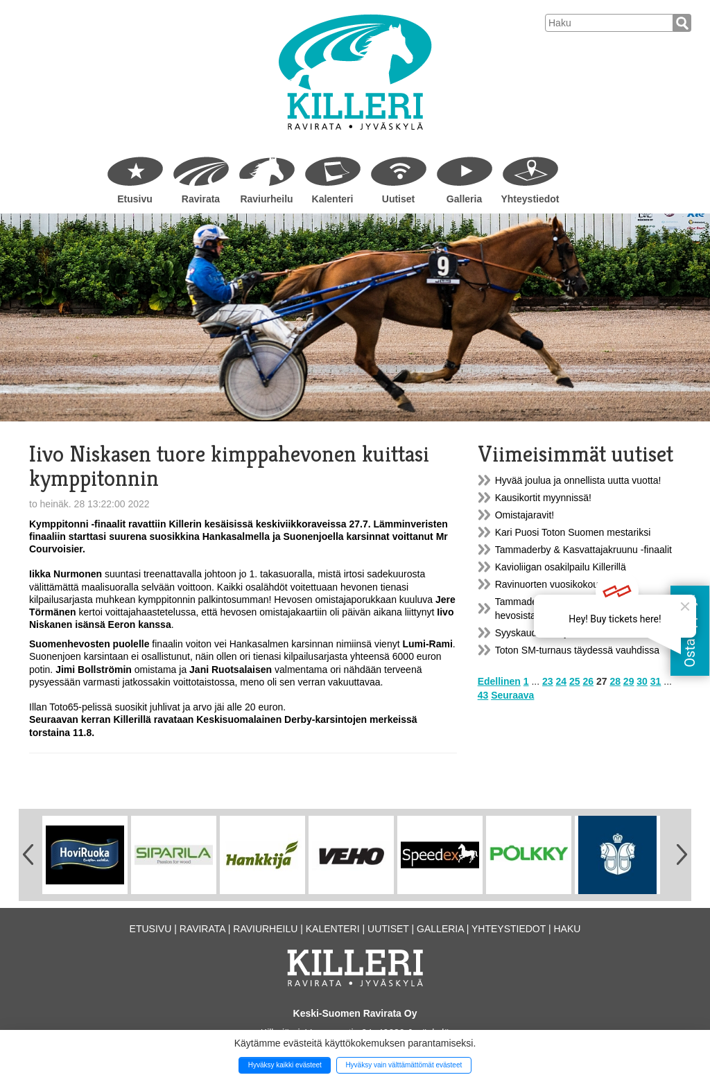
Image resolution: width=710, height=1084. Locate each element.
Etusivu (135, 198)
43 (483, 695)
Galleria (464, 198)
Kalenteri (333, 198)
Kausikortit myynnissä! (543, 497)
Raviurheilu (266, 198)
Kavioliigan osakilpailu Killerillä (560, 566)
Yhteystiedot (530, 198)
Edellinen (499, 681)
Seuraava (512, 695)
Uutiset (398, 198)
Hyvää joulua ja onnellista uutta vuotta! (578, 480)
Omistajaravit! (525, 515)
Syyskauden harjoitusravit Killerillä (568, 632)
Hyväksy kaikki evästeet (285, 1065)
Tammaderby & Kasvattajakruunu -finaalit (583, 549)
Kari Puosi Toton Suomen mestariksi (573, 532)
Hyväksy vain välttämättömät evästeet (403, 1065)
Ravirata (201, 198)
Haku (566, 928)
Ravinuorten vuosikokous (549, 584)
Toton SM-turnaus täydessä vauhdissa (577, 650)
